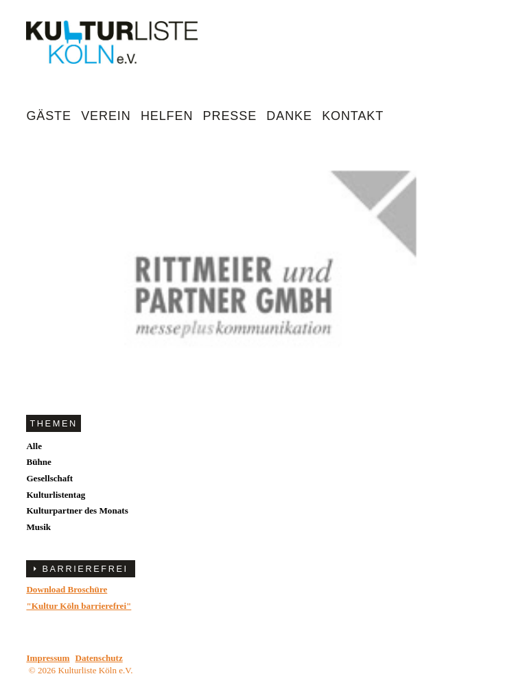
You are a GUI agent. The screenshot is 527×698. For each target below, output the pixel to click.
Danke (289, 116)
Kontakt (353, 116)
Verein (105, 116)
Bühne (38, 462)
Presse (230, 116)
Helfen (167, 116)
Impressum (47, 658)
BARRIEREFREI (85, 569)
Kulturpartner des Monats (77, 510)
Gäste (48, 116)
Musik (38, 527)
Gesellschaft (49, 478)
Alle (34, 446)
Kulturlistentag (55, 495)
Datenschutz (99, 658)
